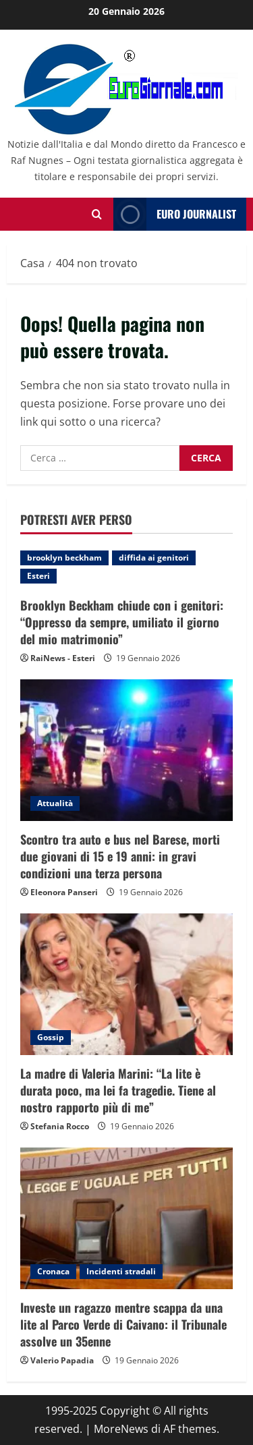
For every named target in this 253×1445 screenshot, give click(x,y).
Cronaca (53, 1271)
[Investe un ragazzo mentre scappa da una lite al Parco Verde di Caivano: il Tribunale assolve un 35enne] (126, 1218)
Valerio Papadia (62, 1360)
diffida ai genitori (154, 557)
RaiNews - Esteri (62, 658)
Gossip (50, 1037)
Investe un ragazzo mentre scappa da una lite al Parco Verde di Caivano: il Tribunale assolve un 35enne (123, 1324)
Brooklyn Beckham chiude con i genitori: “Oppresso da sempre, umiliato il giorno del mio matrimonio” (121, 622)
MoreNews (121, 1428)
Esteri (38, 576)
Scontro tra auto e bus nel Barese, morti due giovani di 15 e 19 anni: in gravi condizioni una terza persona (120, 856)
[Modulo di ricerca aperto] (97, 214)
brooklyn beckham (64, 557)
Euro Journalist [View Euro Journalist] (174, 214)
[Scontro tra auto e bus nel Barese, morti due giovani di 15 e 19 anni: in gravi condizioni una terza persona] (126, 750)
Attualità (55, 803)
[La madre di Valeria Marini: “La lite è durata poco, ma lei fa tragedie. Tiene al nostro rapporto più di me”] (126, 984)
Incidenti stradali (121, 1271)
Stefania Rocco (59, 1126)
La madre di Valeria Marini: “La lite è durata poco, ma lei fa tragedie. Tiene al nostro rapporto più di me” (118, 1090)
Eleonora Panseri (64, 892)
